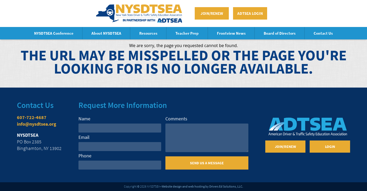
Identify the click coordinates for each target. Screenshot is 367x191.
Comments (176, 119)
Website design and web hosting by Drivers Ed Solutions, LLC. (202, 186)
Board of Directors (280, 33)
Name (84, 119)
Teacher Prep (187, 33)
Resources (148, 33)
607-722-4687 (32, 117)
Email (84, 137)
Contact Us (323, 33)
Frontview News (231, 33)
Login (330, 146)
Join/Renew (212, 13)
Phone (84, 156)
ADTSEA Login (250, 13)
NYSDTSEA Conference (53, 33)
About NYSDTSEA (106, 33)
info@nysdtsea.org (36, 124)
